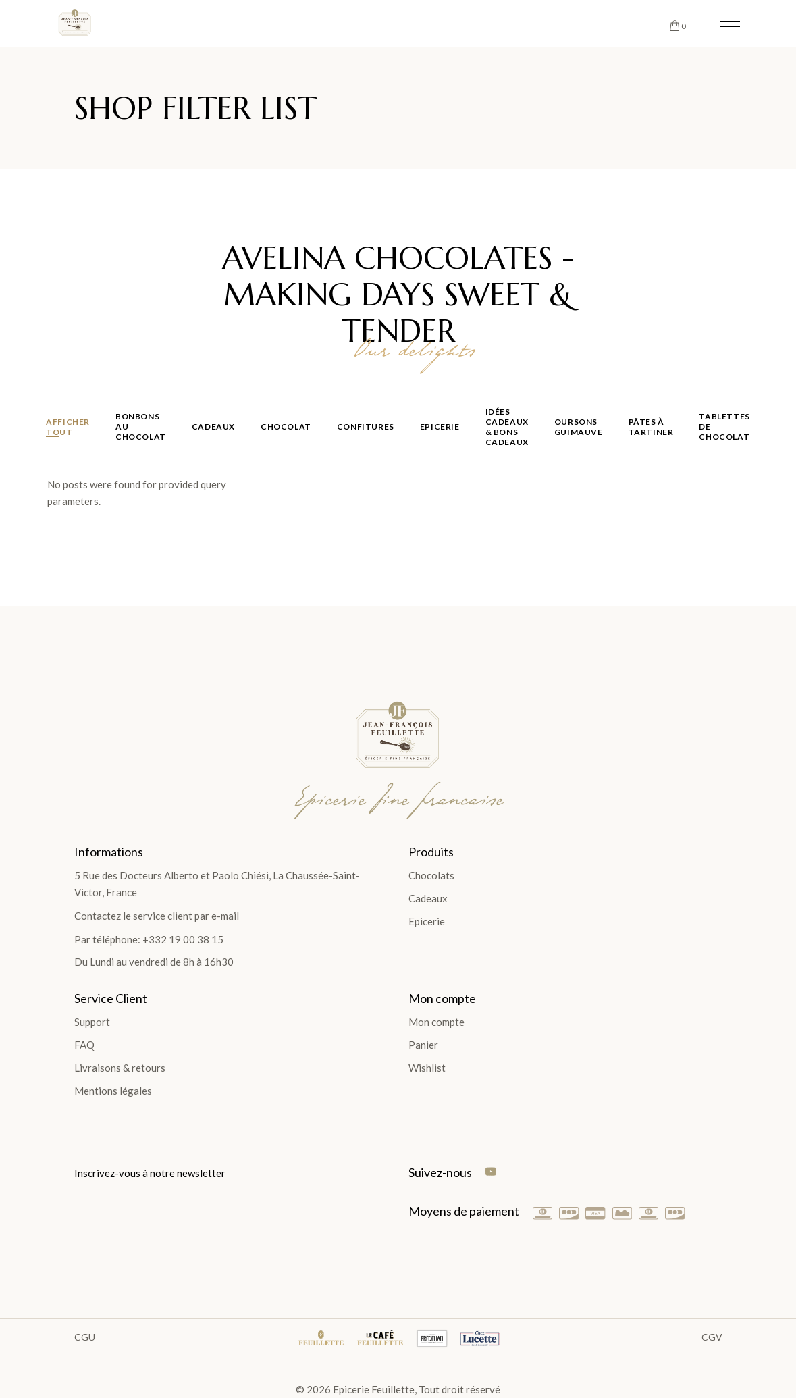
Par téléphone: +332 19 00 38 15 (148, 939)
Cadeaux (428, 898)
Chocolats (431, 875)
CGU (84, 1337)
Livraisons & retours (119, 1068)
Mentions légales (113, 1091)
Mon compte (436, 1022)
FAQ (84, 1045)
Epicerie (426, 921)
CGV (711, 1337)
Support (92, 1022)
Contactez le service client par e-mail (156, 916)
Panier (423, 1045)
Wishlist (427, 1068)
